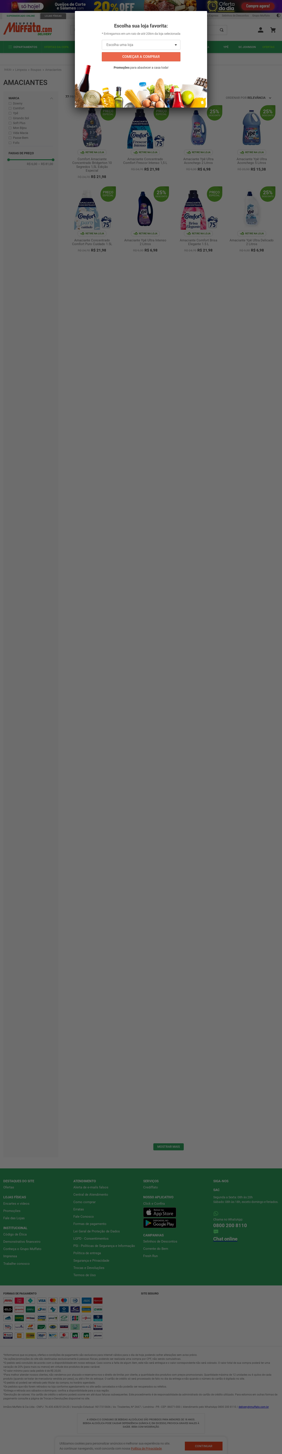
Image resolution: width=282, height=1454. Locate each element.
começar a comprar (141, 57)
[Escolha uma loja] (141, 45)
